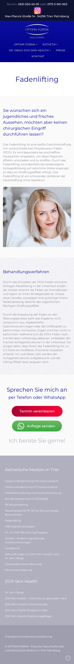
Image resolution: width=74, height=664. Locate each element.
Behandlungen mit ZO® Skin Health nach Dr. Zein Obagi (32, 556)
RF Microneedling (16, 504)
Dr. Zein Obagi (14, 592)
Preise (60, 50)
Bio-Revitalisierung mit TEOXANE (26, 498)
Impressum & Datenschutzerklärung (28, 636)
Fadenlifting (13, 520)
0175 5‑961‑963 (57, 4)
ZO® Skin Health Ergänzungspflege (28, 616)
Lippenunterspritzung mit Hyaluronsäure (32, 481)
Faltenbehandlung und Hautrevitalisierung (33, 492)
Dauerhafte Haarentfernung (23, 564)
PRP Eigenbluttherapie (20, 526)
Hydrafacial (12, 548)
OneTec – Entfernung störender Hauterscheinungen (25, 540)
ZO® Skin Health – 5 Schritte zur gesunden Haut (36, 598)
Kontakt (38, 56)
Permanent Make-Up (18, 570)
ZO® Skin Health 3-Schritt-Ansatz (26, 604)
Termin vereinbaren (37, 411)
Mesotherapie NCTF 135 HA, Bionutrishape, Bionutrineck (32, 512)
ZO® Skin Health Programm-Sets (26, 610)
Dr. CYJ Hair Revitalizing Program (26, 532)
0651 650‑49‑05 (28, 4)
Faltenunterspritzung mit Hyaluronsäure (31, 486)
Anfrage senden (36, 426)
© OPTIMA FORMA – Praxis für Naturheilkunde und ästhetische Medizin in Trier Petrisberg (34, 648)
